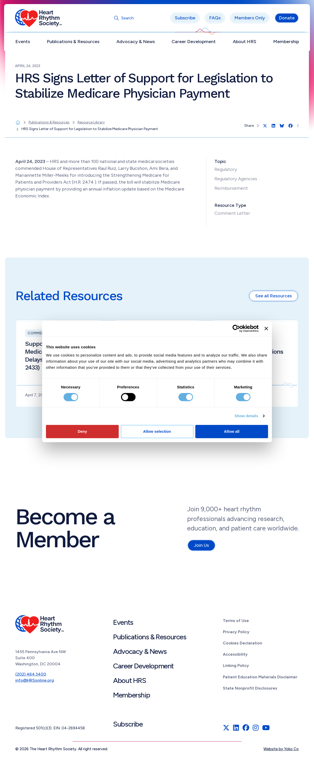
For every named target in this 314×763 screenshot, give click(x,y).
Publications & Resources (73, 42)
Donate (286, 19)
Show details (246, 416)
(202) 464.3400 (30, 675)
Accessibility (235, 655)
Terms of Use (236, 621)
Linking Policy (236, 666)
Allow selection (157, 431)
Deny (82, 431)
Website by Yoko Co (281, 750)
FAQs (214, 19)
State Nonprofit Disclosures (250, 689)
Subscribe (185, 19)
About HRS (244, 42)
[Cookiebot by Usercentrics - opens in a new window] (236, 328)
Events (23, 42)
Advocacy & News (135, 42)
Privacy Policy (236, 632)
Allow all (231, 431)
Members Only (249, 19)
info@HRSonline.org (34, 681)
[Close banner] (266, 328)
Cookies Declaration (242, 644)
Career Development (194, 42)
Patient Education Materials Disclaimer (260, 678)
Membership (286, 42)
